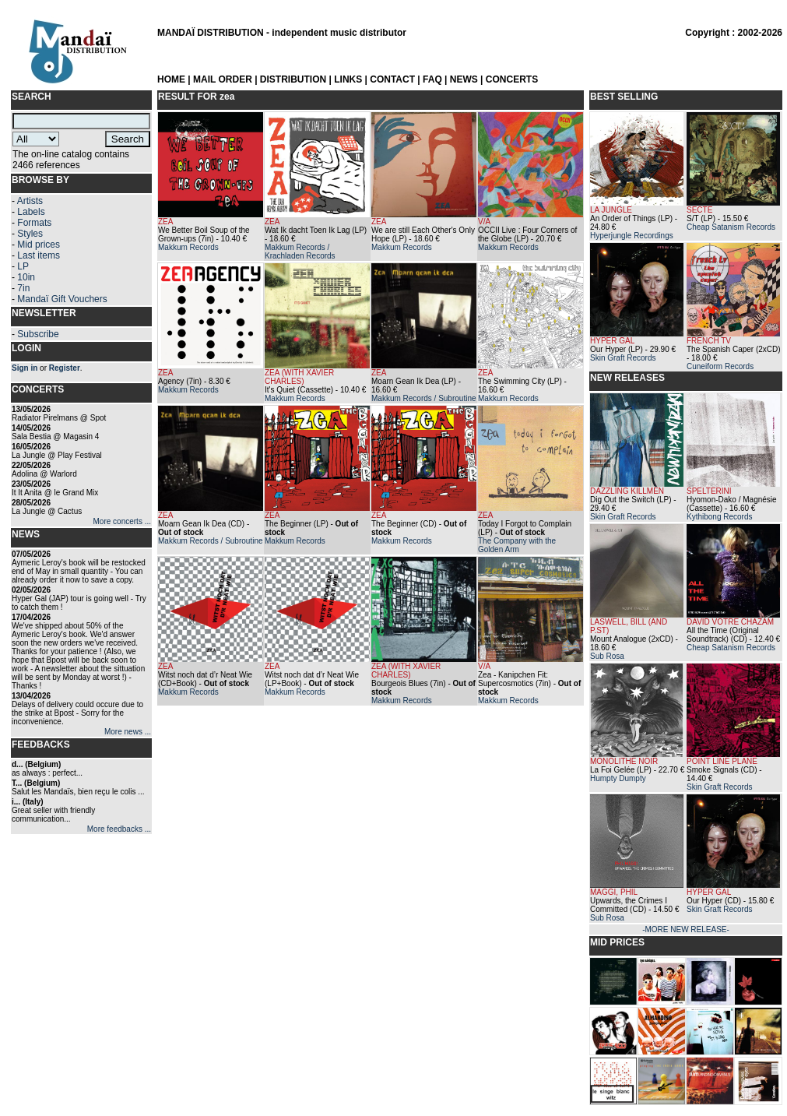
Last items (38, 255)
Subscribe (37, 334)
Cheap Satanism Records (731, 227)
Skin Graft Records (622, 358)
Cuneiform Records (720, 366)
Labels (30, 211)
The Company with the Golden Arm (517, 545)
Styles (30, 233)
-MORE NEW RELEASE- (685, 929)
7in (23, 288)
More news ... (127, 731)
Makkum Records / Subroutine (423, 398)
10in (26, 277)
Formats (34, 222)
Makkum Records (188, 247)
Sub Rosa (607, 656)
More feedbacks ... (119, 829)
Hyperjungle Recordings (631, 235)
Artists (30, 200)
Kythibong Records (720, 516)
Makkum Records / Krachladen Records (300, 251)
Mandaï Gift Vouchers (62, 299)
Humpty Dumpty (618, 778)
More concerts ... (122, 521)
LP (23, 266)
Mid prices (38, 244)
